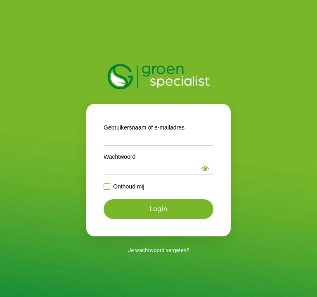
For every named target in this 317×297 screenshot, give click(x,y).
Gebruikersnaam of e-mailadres (144, 127)
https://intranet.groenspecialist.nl (158, 76)
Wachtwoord (119, 156)
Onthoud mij (128, 186)
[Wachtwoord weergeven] (205, 168)
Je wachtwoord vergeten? (158, 250)
